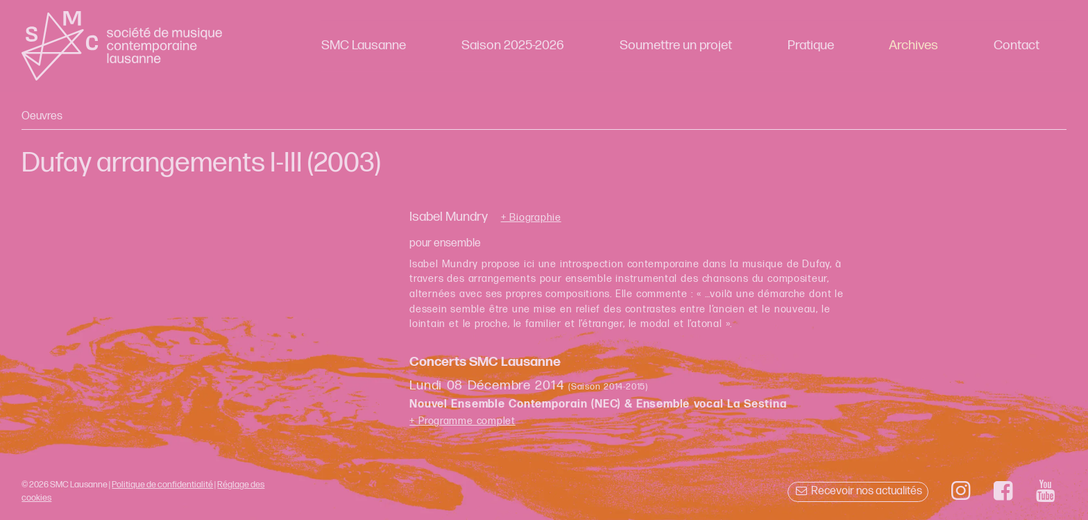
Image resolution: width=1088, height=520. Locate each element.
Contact (1016, 45)
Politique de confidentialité (162, 484)
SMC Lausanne (363, 45)
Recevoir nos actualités (858, 491)
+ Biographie (531, 218)
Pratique (811, 45)
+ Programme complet (462, 421)
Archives (913, 45)
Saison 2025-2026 (512, 45)
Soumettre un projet (676, 45)
